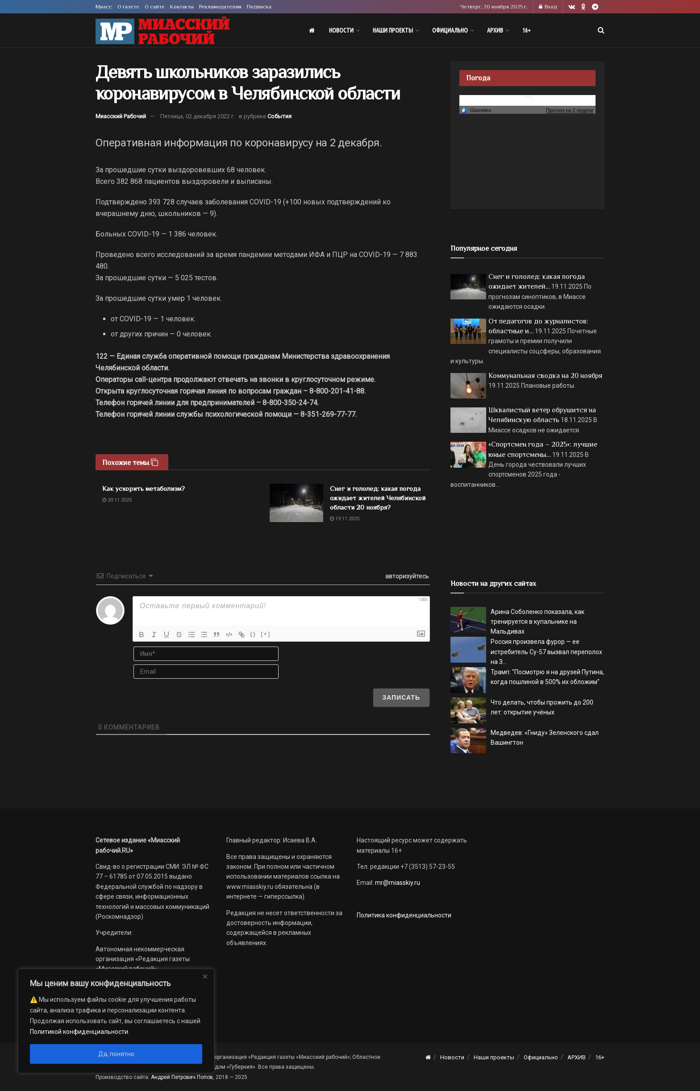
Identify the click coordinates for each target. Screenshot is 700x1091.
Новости (341, 30)
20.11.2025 (117, 500)
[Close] (205, 976)
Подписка (259, 7)
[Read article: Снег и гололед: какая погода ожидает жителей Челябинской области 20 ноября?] (296, 503)
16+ (526, 30)
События (279, 116)
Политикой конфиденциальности (79, 1031)
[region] (116, 1021)
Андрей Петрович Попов (182, 1077)
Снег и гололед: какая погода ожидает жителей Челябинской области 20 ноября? (377, 498)
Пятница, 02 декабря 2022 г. (197, 116)
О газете (128, 7)
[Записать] (401, 697)
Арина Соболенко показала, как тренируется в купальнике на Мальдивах (537, 621)
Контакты (182, 7)
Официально (450, 30)
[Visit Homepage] (162, 31)
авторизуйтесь (406, 576)
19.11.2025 (344, 519)
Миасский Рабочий (121, 116)
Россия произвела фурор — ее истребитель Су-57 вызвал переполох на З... (546, 651)
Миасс (104, 7)
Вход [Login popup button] (548, 7)
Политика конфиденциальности (404, 915)
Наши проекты (393, 30)
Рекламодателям (220, 7)
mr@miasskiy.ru (397, 882)
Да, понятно (116, 1054)
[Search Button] (601, 30)
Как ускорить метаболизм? (143, 488)
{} (253, 634)
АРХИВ (495, 30)
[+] (266, 634)
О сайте (155, 7)
